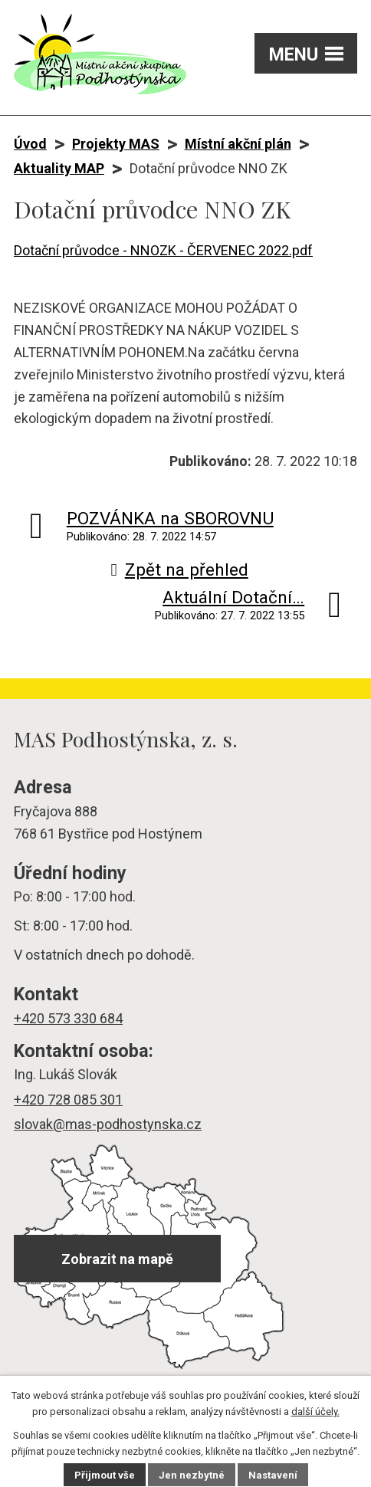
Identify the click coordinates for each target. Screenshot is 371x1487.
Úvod (30, 144)
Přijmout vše (104, 1475)
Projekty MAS (115, 144)
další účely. (315, 1411)
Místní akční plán (238, 144)
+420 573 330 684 (68, 1018)
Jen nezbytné (192, 1475)
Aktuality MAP (59, 168)
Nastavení (272, 1475)
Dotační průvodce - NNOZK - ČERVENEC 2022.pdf (163, 250)
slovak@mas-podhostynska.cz (108, 1124)
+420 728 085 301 (68, 1099)
